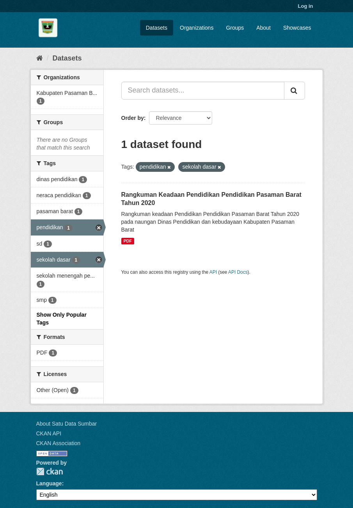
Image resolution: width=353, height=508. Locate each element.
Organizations (196, 28)
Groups (235, 28)
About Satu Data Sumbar (66, 424)
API (213, 272)
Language (49, 483)
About (263, 28)
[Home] (39, 58)
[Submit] (294, 91)
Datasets (156, 28)
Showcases (297, 28)
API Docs (238, 272)
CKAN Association (58, 443)
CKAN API (49, 433)
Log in (305, 6)
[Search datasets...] (202, 91)
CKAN (49, 471)
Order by (132, 118)
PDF (128, 241)
